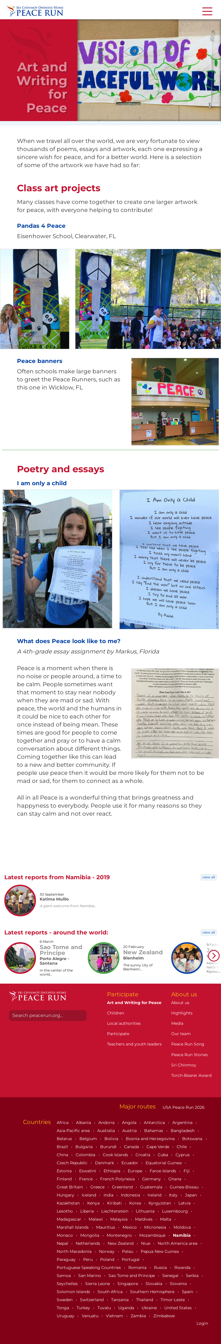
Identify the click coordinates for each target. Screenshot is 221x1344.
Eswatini (88, 1170)
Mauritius (106, 1227)
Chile (182, 1146)
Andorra (107, 1122)
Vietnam (115, 1315)
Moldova (183, 1227)
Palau (128, 1251)
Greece (98, 1187)
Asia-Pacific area (74, 1130)
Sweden (65, 1299)
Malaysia (119, 1219)
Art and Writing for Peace (134, 1002)
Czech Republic (73, 1162)
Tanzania (120, 1299)
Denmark (105, 1162)
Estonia (65, 1170)
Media (177, 1023)
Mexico (130, 1227)
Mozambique (153, 1235)
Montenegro (120, 1235)
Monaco (65, 1235)
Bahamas (154, 1130)
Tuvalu (105, 1307)
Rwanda (183, 1267)
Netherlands (88, 1243)
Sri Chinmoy (183, 1065)
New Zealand (121, 1243)
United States (178, 1307)
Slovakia (154, 1283)
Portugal (131, 1259)
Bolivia (111, 1138)
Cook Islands (116, 1154)
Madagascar (69, 1219)
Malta (166, 1219)
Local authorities (124, 1023)
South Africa (111, 1291)
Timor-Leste (173, 1299)
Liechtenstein (115, 1211)
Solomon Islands (74, 1291)
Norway (107, 1251)
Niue (146, 1243)
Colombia (86, 1154)
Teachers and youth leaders (134, 1044)
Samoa (64, 1275)
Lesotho (65, 1211)
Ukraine (150, 1307)
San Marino (90, 1275)
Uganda (126, 1307)
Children (115, 1013)
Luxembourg (175, 1211)
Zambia (139, 1315)
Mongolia (90, 1235)
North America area (178, 1243)
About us (180, 1002)
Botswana (192, 1138)
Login (202, 1323)
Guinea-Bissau (185, 1187)
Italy (174, 1195)
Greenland (123, 1187)
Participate (118, 1033)
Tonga (63, 1307)
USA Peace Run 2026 (183, 1107)
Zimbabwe (164, 1315)
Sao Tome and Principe (132, 1275)
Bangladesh (183, 1130)
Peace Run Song (187, 1044)
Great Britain (70, 1187)
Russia (161, 1267)
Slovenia (179, 1283)
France (86, 1179)
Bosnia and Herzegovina (151, 1138)
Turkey (84, 1307)
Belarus (65, 1138)
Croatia (143, 1154)
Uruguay (66, 1315)
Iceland (89, 1195)
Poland (107, 1259)
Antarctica (155, 1122)
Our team (181, 1033)
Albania (84, 1122)
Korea (135, 1203)
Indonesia (131, 1195)
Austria (130, 1130)
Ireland (155, 1195)
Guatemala (151, 1187)
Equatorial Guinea (164, 1162)
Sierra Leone (98, 1283)
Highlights (182, 1013)
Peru (88, 1259)
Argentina (183, 1122)
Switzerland (92, 1299)
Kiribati (115, 1203)
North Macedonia (75, 1251)
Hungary (66, 1195)
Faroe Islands (163, 1170)
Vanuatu (91, 1315)
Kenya (94, 1203)
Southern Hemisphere (153, 1291)
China (63, 1154)
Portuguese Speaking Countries (89, 1267)
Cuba (163, 1154)
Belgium (88, 1138)
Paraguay (67, 1259)
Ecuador (130, 1162)
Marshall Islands (73, 1227)
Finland (65, 1179)
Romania (138, 1267)
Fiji (187, 1170)
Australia (106, 1130)
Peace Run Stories (189, 1054)
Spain (188, 1291)
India (109, 1195)
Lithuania (146, 1211)
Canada (132, 1146)
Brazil (63, 1146)
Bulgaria (84, 1146)
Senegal (171, 1275)
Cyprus (183, 1154)
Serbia (193, 1275)
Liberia (87, 1211)
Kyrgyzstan (160, 1203)
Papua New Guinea (160, 1251)
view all (208, 877)
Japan (191, 1195)
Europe (135, 1170)
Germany (152, 1179)
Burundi (109, 1146)
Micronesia (155, 1227)
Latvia (185, 1203)
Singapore (128, 1283)
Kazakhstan (69, 1203)
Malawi (96, 1219)
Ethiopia (112, 1170)
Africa (63, 1122)
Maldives (144, 1219)
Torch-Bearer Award (191, 1075)
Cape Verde (158, 1146)
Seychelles (68, 1283)
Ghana (175, 1179)
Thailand (145, 1299)
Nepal (63, 1243)
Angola (130, 1122)
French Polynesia (118, 1179)
